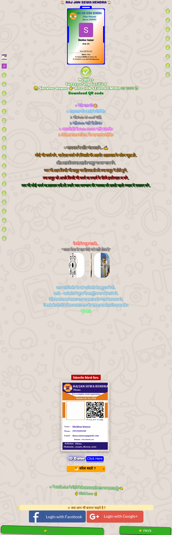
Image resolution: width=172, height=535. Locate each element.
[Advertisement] (86, 219)
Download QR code (86, 93)
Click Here (95, 458)
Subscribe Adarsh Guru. (86, 377)
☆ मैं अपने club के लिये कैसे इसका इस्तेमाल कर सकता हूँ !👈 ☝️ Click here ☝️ (86, 490)
